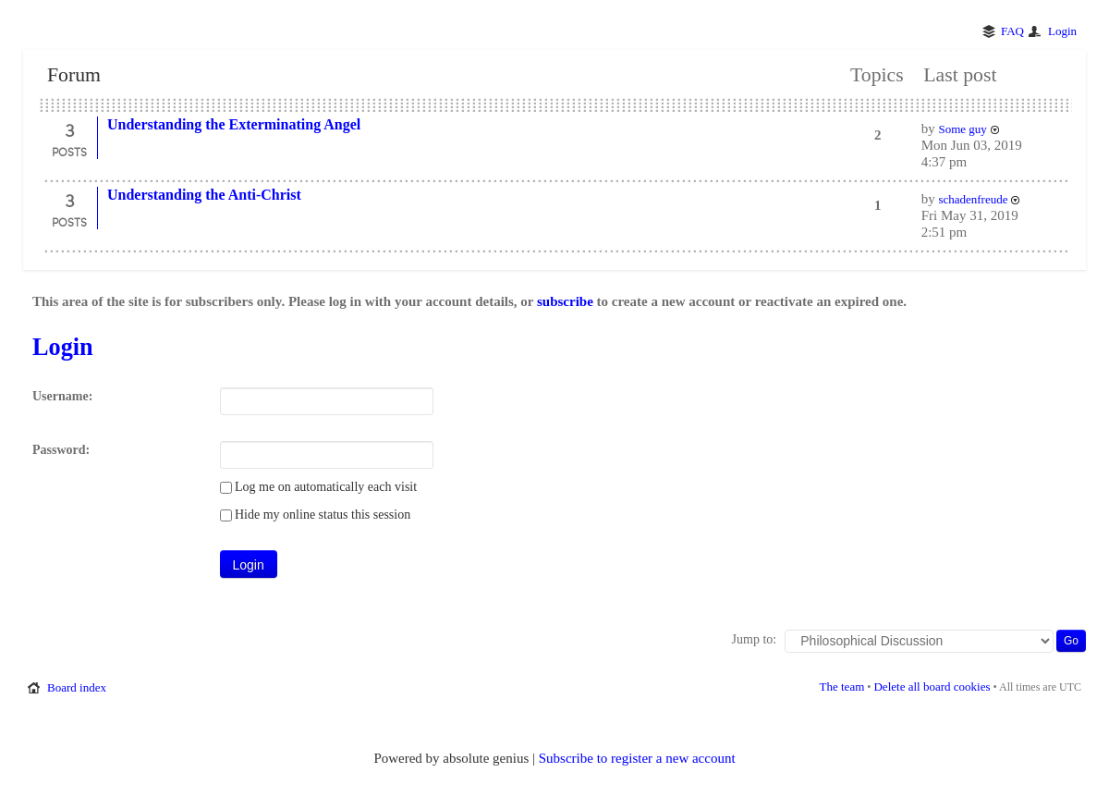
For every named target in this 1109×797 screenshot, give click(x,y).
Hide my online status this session (315, 514)
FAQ (1012, 31)
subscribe (565, 301)
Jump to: (754, 639)
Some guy (962, 129)
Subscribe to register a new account (637, 758)
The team (842, 686)
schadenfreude (972, 199)
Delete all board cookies (931, 686)
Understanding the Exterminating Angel (233, 124)
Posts (69, 151)
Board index (76, 687)
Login (1062, 31)
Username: (62, 396)
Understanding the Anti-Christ (204, 194)
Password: (61, 450)
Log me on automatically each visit (319, 487)
